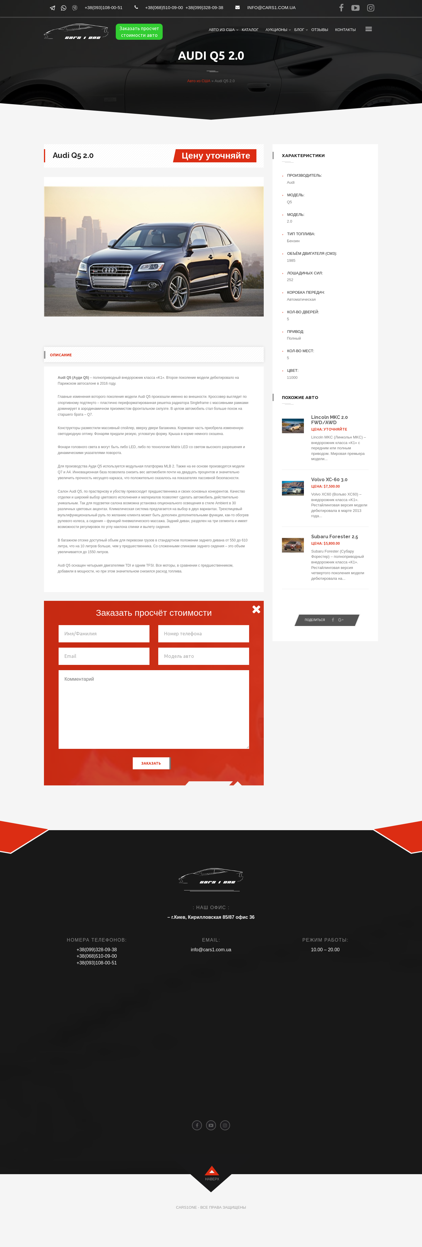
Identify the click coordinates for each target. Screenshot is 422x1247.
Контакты (345, 29)
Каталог (250, 29)
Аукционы (276, 29)
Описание (61, 380)
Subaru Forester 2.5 (334, 536)
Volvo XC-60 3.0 (329, 479)
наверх (212, 1204)
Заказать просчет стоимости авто (139, 32)
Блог (299, 29)
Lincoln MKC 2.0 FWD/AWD (329, 419)
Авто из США (222, 29)
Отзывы (319, 29)
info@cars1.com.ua (271, 7)
